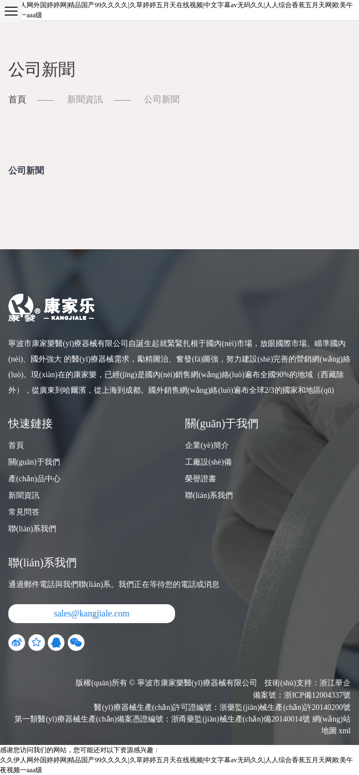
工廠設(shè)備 (208, 462)
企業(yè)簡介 (207, 445)
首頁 (17, 99)
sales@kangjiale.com (91, 613)
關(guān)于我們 (34, 462)
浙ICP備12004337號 (317, 695)
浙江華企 (335, 683)
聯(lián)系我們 (32, 529)
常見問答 (23, 512)
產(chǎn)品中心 (34, 479)
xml (344, 731)
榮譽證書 (200, 479)
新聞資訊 (85, 99)
